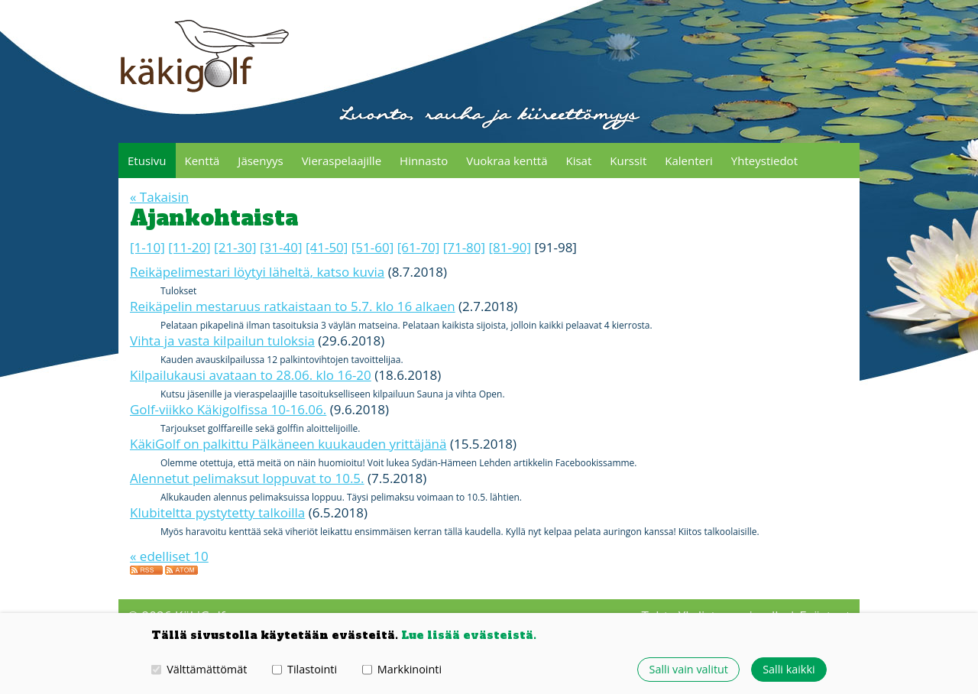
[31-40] (281, 278)
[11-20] (189, 278)
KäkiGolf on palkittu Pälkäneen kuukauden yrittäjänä (288, 474)
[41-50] (327, 278)
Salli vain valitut (688, 669)
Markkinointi (402, 669)
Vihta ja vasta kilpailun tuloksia (222, 371)
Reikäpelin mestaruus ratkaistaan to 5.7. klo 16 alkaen (292, 336)
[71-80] (464, 278)
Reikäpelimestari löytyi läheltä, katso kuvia (257, 302)
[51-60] (372, 278)
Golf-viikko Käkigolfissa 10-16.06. (228, 440)
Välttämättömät (199, 669)
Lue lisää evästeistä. (468, 635)
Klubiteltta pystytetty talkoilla (217, 543)
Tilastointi (304, 669)
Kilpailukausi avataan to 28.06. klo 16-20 (250, 405)
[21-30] (235, 278)
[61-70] (418, 278)
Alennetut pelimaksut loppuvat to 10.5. (247, 508)
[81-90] (510, 278)
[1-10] (147, 278)
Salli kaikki (788, 669)
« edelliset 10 (169, 586)
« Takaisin (159, 227)
